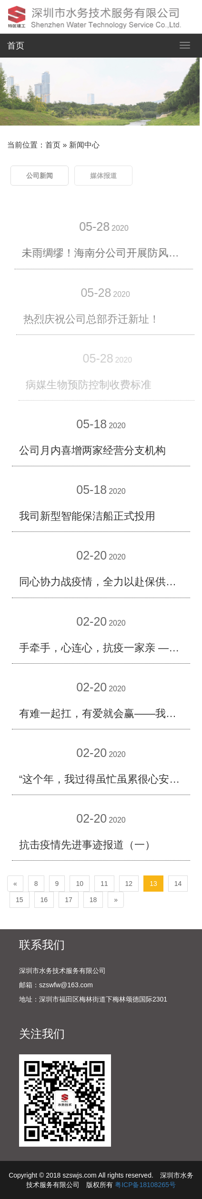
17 (68, 900)
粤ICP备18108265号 (145, 1185)
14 (178, 883)
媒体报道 (108, 175)
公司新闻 (44, 175)
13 (153, 883)
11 (104, 883)
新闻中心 (84, 145)
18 (93, 900)
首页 (15, 45)
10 (79, 883)
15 (19, 900)
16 (44, 900)
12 (129, 883)
